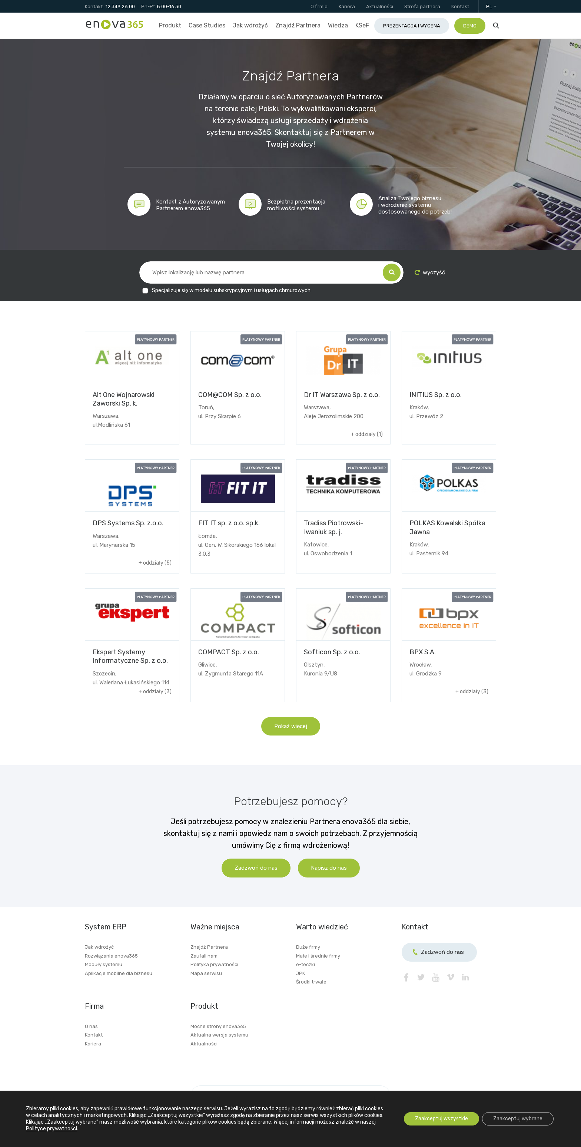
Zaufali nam (204, 956)
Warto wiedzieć (322, 926)
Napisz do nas (329, 868)
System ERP (105, 926)
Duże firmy (308, 947)
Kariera (93, 1044)
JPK (300, 973)
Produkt (204, 1006)
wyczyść (430, 272)
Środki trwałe (311, 982)
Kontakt (94, 1035)
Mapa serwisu (206, 973)
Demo (470, 26)
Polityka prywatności (214, 964)
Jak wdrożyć (99, 947)
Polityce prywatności (51, 1128)
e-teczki (305, 964)
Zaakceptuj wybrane (517, 1118)
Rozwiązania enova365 (111, 956)
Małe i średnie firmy (318, 956)
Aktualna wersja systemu (219, 1035)
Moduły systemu (103, 964)
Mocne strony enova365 (218, 1026)
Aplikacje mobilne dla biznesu (118, 973)
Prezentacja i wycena (411, 26)
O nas (91, 1026)
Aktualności (204, 1044)
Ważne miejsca (214, 926)
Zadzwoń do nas (256, 868)
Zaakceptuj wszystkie (441, 1118)
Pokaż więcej (290, 726)
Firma (94, 1006)
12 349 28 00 (120, 6)
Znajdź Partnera (209, 947)
